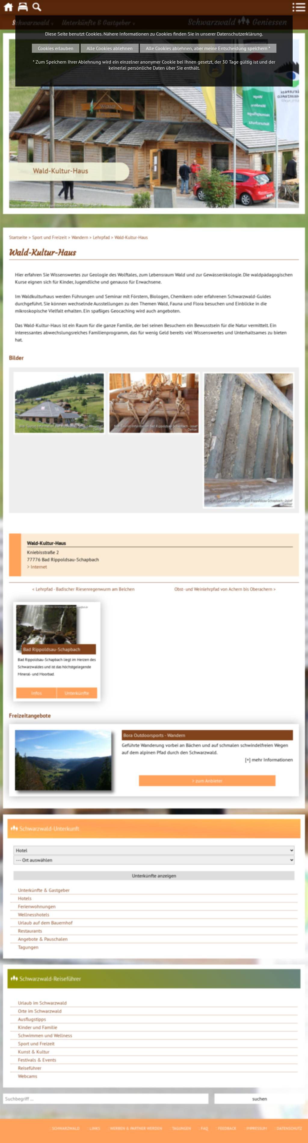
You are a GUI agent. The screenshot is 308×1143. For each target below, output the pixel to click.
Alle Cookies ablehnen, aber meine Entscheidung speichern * (208, 48)
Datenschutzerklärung (239, 34)
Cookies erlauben (55, 48)
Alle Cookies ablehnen (110, 48)
